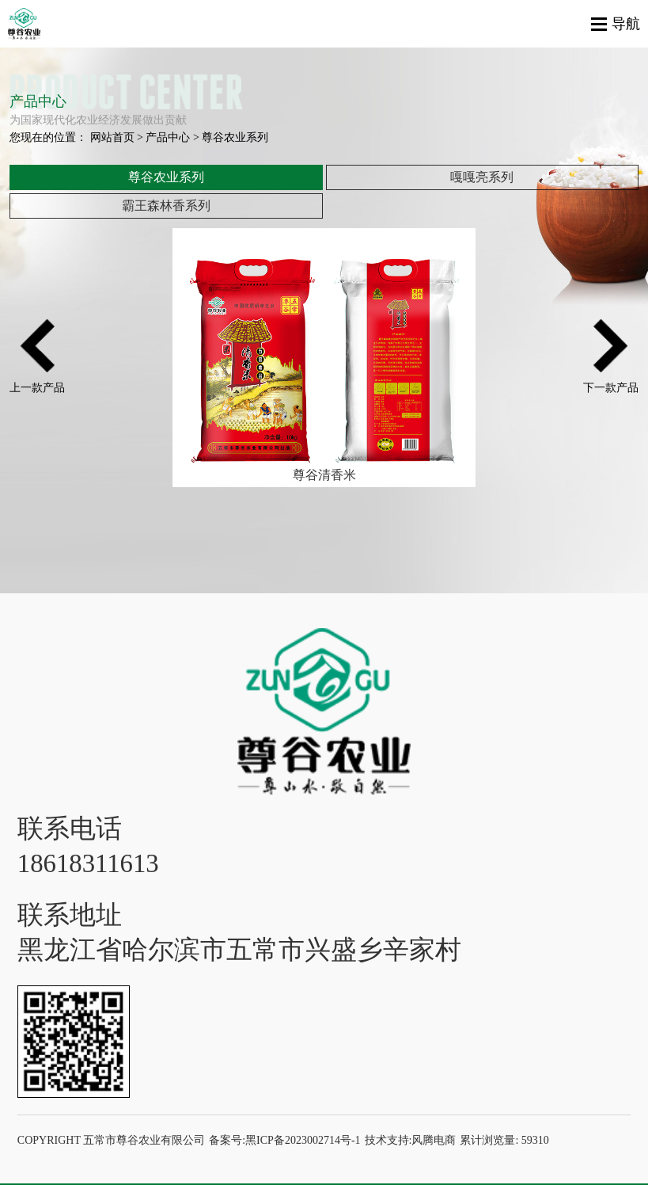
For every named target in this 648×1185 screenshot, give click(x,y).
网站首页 (112, 137)
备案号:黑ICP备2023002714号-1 (284, 1140)
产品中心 (168, 137)
